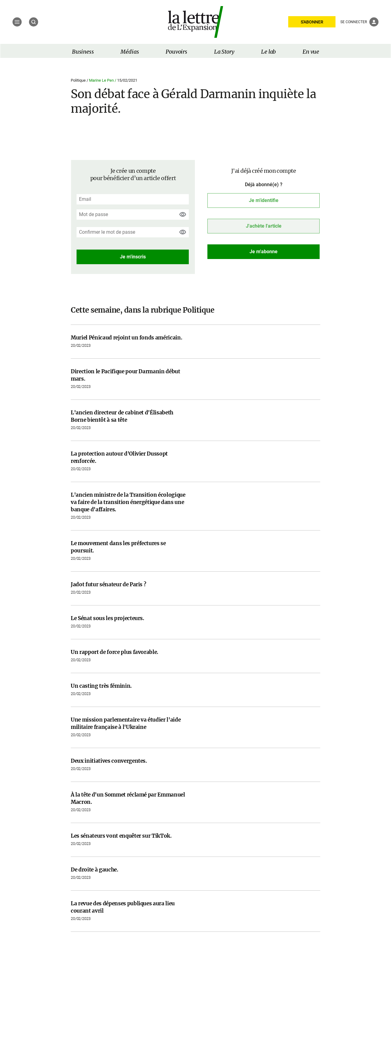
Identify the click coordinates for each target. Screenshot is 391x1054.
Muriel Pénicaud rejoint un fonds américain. (126, 337)
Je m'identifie (263, 200)
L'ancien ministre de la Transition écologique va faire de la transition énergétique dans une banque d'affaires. (128, 502)
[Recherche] (33, 22)
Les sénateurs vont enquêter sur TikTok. (121, 835)
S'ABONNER (312, 22)
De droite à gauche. (94, 869)
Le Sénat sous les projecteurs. (107, 618)
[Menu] (17, 22)
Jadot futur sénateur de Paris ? (108, 584)
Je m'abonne (263, 251)
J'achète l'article (264, 226)
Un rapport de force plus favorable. (114, 652)
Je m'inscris (133, 257)
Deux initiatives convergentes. (109, 761)
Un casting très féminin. (101, 686)
